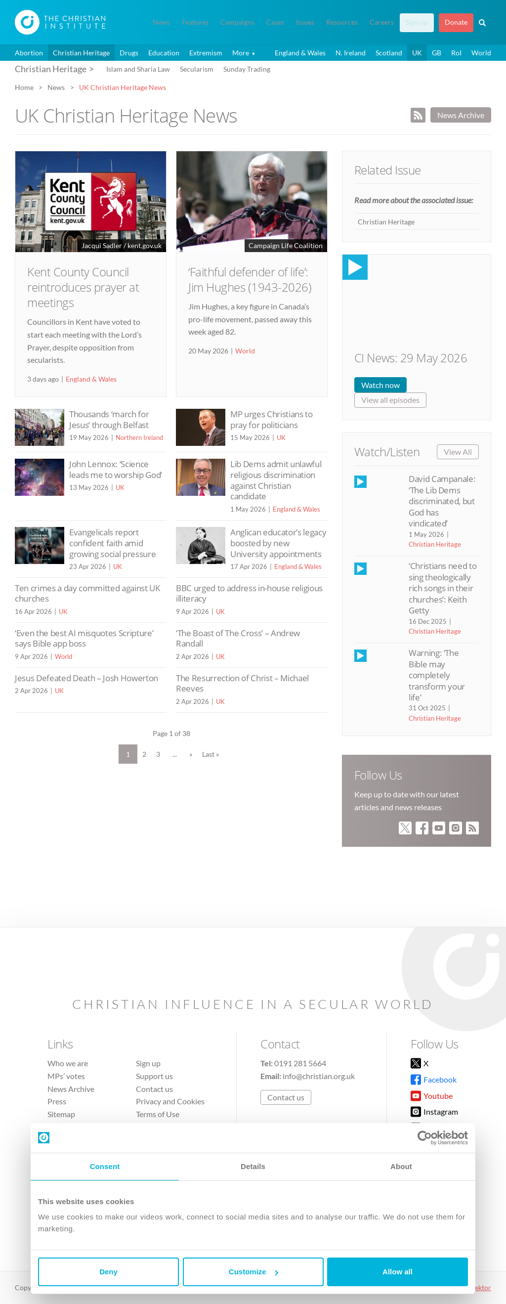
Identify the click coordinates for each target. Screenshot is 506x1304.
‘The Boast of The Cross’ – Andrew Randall (238, 638)
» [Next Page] (190, 754)
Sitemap (61, 1114)
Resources (342, 22)
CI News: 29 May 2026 (410, 357)
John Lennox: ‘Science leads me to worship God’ (115, 469)
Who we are (67, 1063)
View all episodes (390, 399)
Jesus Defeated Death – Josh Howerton (86, 678)
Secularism (196, 69)
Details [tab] (253, 1166)
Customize (253, 1271)
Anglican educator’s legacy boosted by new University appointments (278, 542)
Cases (275, 22)
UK (417, 52)
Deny (108, 1271)
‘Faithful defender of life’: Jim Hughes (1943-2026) (249, 279)
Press (56, 1101)
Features (195, 22)
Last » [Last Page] (210, 754)
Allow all (397, 1271)
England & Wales (300, 52)
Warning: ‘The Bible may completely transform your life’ (437, 675)
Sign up (417, 22)
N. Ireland (351, 52)
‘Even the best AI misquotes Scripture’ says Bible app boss (84, 638)
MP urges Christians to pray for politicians (271, 419)
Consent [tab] (105, 1166)
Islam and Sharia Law (138, 69)
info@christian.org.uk (319, 1076)
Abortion (29, 52)
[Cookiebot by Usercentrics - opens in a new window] (424, 1137)
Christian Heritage (81, 52)
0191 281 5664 (300, 1063)
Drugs (129, 52)
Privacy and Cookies (170, 1101)
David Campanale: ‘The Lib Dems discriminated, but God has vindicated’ (442, 501)
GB (436, 52)
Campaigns (237, 22)
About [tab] (401, 1166)
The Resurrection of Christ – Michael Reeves (242, 683)
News (161, 22)
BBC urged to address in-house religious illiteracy (249, 593)
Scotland (389, 52)
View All (458, 451)
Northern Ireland (139, 437)
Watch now (380, 385)
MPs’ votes (66, 1076)
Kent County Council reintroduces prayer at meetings (83, 286)
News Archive (460, 115)
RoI (456, 52)
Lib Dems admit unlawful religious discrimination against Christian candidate (275, 480)
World (481, 52)
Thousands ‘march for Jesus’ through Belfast (109, 419)
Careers (382, 22)
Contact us (154, 1088)
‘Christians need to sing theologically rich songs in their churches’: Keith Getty (442, 588)
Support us (154, 1076)
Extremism (205, 52)
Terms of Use (157, 1114)
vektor (481, 1287)
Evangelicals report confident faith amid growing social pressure (112, 542)
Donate (456, 22)
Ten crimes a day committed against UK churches (87, 593)
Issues (305, 22)
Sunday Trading (246, 69)
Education (163, 52)
